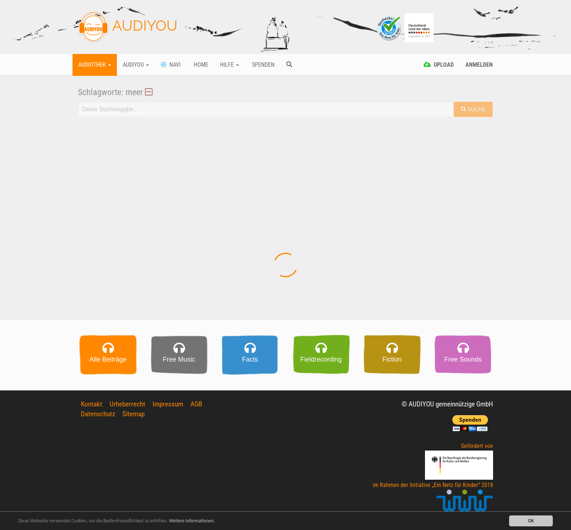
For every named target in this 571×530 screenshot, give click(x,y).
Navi (171, 64)
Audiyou (136, 64)
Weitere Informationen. (197, 521)
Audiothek (94, 64)
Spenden (263, 64)
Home (200, 64)
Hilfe (229, 64)
